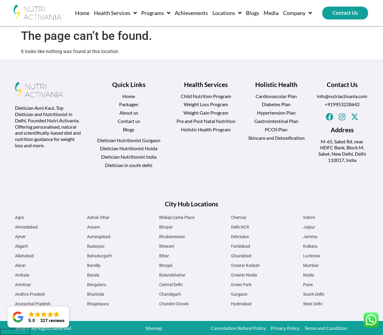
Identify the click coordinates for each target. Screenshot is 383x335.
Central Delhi (171, 284)
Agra (19, 217)
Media (271, 13)
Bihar (164, 255)
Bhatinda (95, 294)
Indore (309, 217)
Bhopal (165, 227)
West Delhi (312, 303)
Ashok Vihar (98, 217)
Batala (93, 275)
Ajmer (20, 236)
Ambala (22, 275)
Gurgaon (239, 294)
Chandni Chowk (174, 303)
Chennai (238, 217)
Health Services (115, 13)
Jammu (310, 236)
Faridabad (240, 246)
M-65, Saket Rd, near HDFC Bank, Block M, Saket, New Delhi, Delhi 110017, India (342, 151)
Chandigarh (170, 294)
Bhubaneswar (172, 236)
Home (82, 13)
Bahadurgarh (99, 255)
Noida (308, 275)
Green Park (241, 284)
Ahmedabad (26, 227)
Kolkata (310, 246)
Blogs (252, 13)
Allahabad (24, 255)
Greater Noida (244, 275)
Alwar (20, 265)
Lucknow (311, 255)
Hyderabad (241, 303)
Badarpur (96, 246)
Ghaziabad (241, 255)
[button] (38, 317)
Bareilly (94, 265)
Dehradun (240, 236)
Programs (155, 13)
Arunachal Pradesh (33, 303)
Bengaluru (96, 284)
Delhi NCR (240, 227)
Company (297, 13)
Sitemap (153, 328)
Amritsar (23, 284)
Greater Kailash (245, 265)
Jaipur (309, 227)
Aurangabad (98, 236)
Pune (308, 284)
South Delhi (313, 294)
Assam (93, 227)
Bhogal (165, 265)
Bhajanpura (98, 303)
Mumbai (310, 265)
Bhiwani (166, 246)
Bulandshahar (172, 275)
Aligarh (21, 246)
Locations (226, 13)
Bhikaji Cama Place (176, 217)
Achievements (191, 13)
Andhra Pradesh (30, 294)
